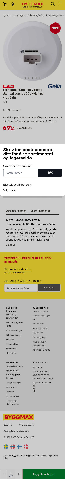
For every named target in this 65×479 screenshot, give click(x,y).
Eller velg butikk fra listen (17, 184)
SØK (50, 172)
